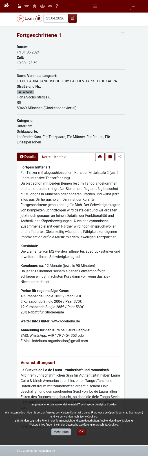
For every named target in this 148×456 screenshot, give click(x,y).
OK (82, 432)
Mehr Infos (60, 432)
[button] (133, 6)
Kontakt (60, 157)
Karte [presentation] (46, 157)
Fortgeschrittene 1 (39, 35)
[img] (72, 18)
